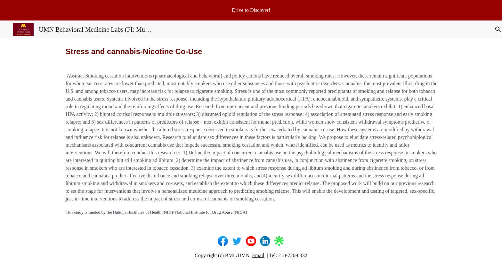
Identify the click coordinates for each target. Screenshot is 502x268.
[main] (251, 51)
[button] (494, 29)
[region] (251, 10)
